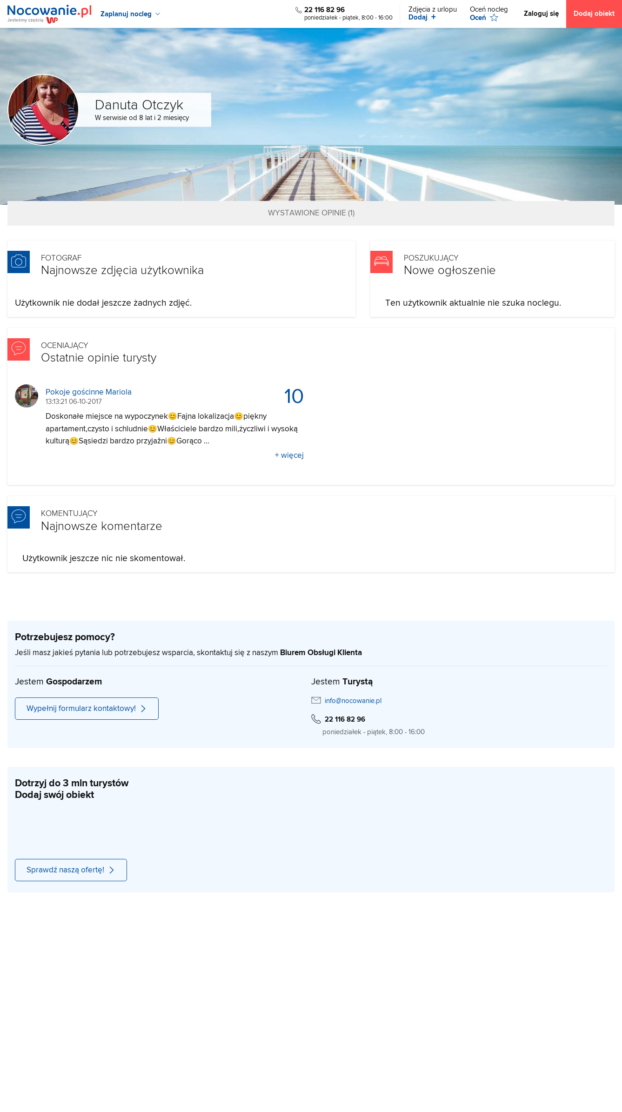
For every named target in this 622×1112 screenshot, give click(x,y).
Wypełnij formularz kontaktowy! (87, 708)
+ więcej (289, 455)
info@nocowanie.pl (353, 701)
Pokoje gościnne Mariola (89, 392)
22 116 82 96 (324, 10)
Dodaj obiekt (594, 13)
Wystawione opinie (311, 213)
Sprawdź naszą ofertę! (71, 870)
